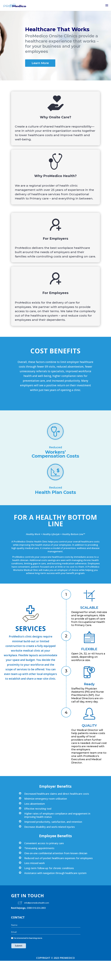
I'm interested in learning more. (28, 938)
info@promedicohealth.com (36, 902)
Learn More (40, 63)
